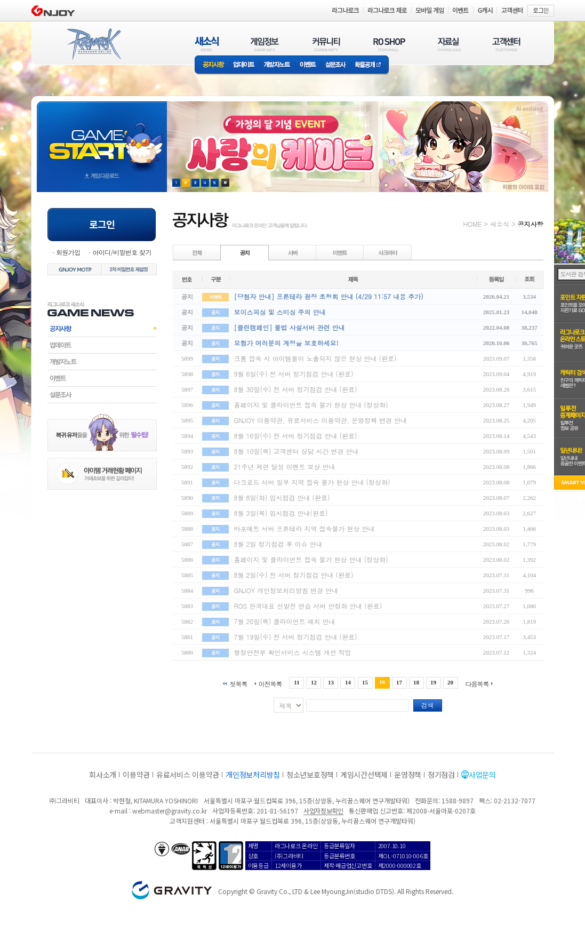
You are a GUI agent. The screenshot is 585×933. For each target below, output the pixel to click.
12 (314, 682)
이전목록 (270, 683)
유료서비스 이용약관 (187, 774)
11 (296, 682)
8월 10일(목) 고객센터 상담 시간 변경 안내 (296, 451)
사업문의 (482, 774)
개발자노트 (277, 65)
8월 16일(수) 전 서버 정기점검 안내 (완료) (295, 435)
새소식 (499, 223)
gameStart (102, 136)
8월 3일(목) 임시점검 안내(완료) (281, 512)
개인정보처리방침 (253, 774)
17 (399, 682)
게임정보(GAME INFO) (265, 44)
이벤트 (307, 65)
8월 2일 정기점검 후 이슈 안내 (278, 543)
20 (450, 682)
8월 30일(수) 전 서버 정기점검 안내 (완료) (295, 389)
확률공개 (370, 65)
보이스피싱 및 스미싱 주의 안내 (280, 311)
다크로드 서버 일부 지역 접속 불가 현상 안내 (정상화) (312, 482)
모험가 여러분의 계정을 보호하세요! (286, 342)
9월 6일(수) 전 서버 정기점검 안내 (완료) (294, 373)
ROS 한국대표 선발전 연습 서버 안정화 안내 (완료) (308, 605)
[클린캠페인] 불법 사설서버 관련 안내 (289, 327)
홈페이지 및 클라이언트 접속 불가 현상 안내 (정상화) (311, 404)
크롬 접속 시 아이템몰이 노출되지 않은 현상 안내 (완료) (315, 358)
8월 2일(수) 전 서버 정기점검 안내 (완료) (294, 574)
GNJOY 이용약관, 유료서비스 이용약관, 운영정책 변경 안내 (320, 420)
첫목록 (238, 683)
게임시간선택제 (364, 774)
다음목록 (477, 683)
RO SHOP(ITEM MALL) (389, 44)
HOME (472, 223)
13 (331, 682)
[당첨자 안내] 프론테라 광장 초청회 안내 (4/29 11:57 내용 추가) (328, 296)
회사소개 (102, 774)
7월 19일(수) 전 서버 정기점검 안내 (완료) (295, 636)
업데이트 (244, 65)
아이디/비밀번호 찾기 (121, 252)
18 (416, 682)
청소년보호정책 (310, 774)
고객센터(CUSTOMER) (506, 44)
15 (365, 682)
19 (433, 682)
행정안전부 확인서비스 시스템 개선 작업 (292, 652)
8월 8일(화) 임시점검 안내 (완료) (282, 497)
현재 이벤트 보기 (225, 183)
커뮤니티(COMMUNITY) (326, 44)
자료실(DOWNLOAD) (448, 44)
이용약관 (136, 774)
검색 (427, 704)
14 (348, 682)
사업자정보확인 (323, 810)
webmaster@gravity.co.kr (169, 810)
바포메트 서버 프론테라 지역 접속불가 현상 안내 (304, 528)
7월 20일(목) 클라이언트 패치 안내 (284, 621)
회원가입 (68, 252)
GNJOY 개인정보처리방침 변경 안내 (286, 590)
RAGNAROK (93, 44)
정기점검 (441, 774)
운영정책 (407, 774)
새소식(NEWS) (207, 44)
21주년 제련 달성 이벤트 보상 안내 (284, 466)
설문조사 (335, 65)
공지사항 (212, 65)
